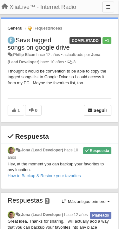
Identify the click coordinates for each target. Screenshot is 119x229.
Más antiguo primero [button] (86, 201)
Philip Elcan (24, 54)
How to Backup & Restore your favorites (44, 175)
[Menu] (108, 7)
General (15, 28)
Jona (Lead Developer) (42, 150)
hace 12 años (76, 214)
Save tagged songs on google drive (39, 44)
